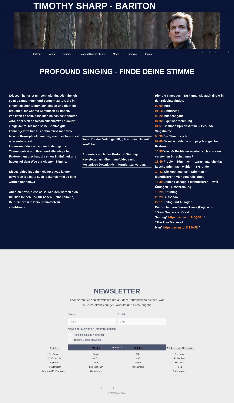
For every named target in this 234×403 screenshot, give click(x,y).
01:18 (159, 110)
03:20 (159, 116)
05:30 (159, 136)
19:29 (159, 192)
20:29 (159, 197)
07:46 (159, 141)
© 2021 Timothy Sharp (117, 393)
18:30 (159, 181)
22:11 (159, 202)
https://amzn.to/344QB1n (185, 217)
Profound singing (179, 348)
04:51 (159, 126)
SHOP (138, 348)
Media (116, 54)
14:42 (159, 171)
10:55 (159, 151)
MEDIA (96, 348)
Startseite (37, 54)
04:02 (159, 121)
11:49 (159, 161)
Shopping (132, 54)
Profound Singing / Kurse (92, 54)
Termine (67, 54)
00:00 (159, 105)
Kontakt (148, 54)
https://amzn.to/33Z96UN (180, 227)
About (52, 54)
